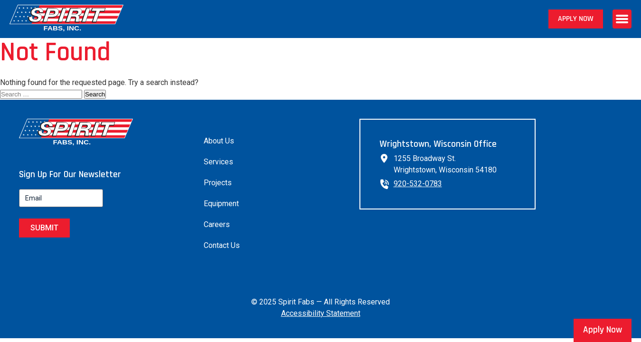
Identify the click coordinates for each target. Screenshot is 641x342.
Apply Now (576, 19)
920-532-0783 (418, 183)
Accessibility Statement (320, 313)
